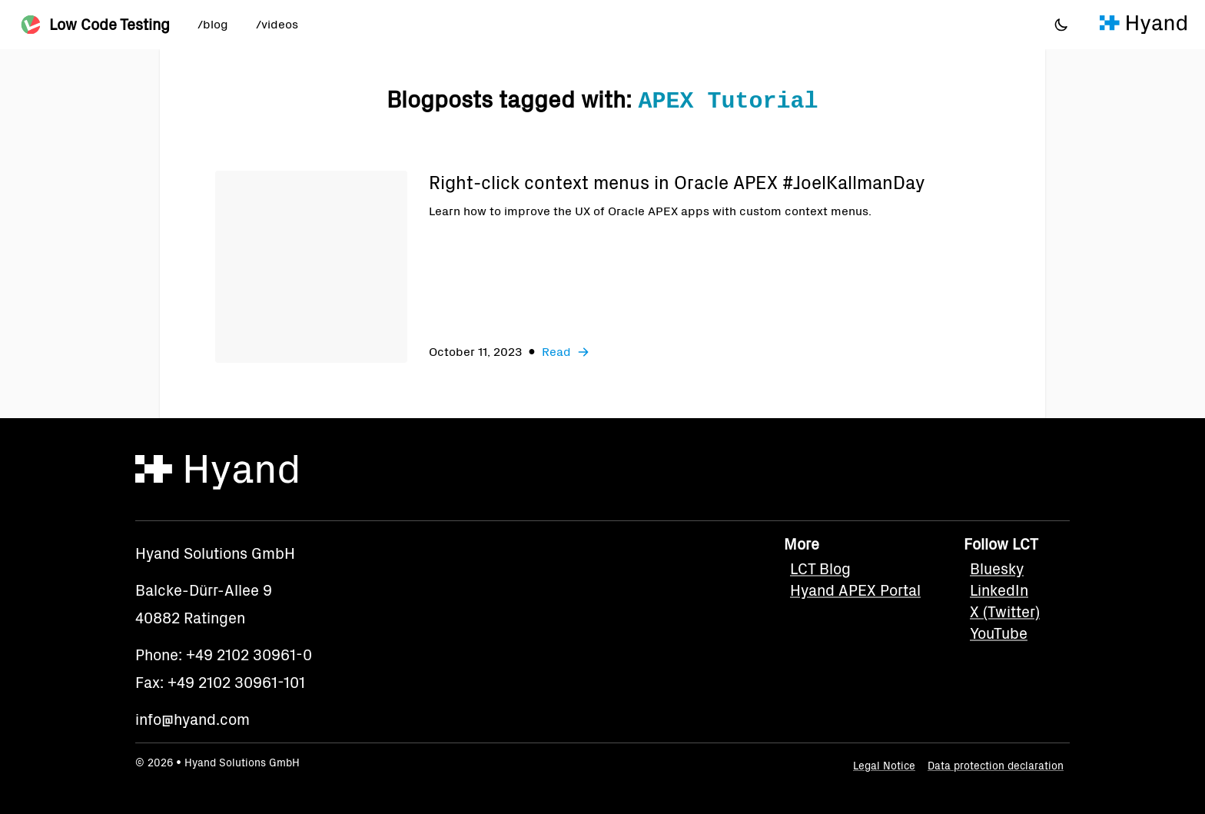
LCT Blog (820, 569)
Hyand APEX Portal (855, 590)
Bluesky (997, 569)
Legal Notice (884, 765)
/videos (277, 24)
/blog (213, 24)
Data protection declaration (996, 765)
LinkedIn (999, 590)
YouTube (998, 633)
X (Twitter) (1005, 612)
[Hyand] (1143, 24)
